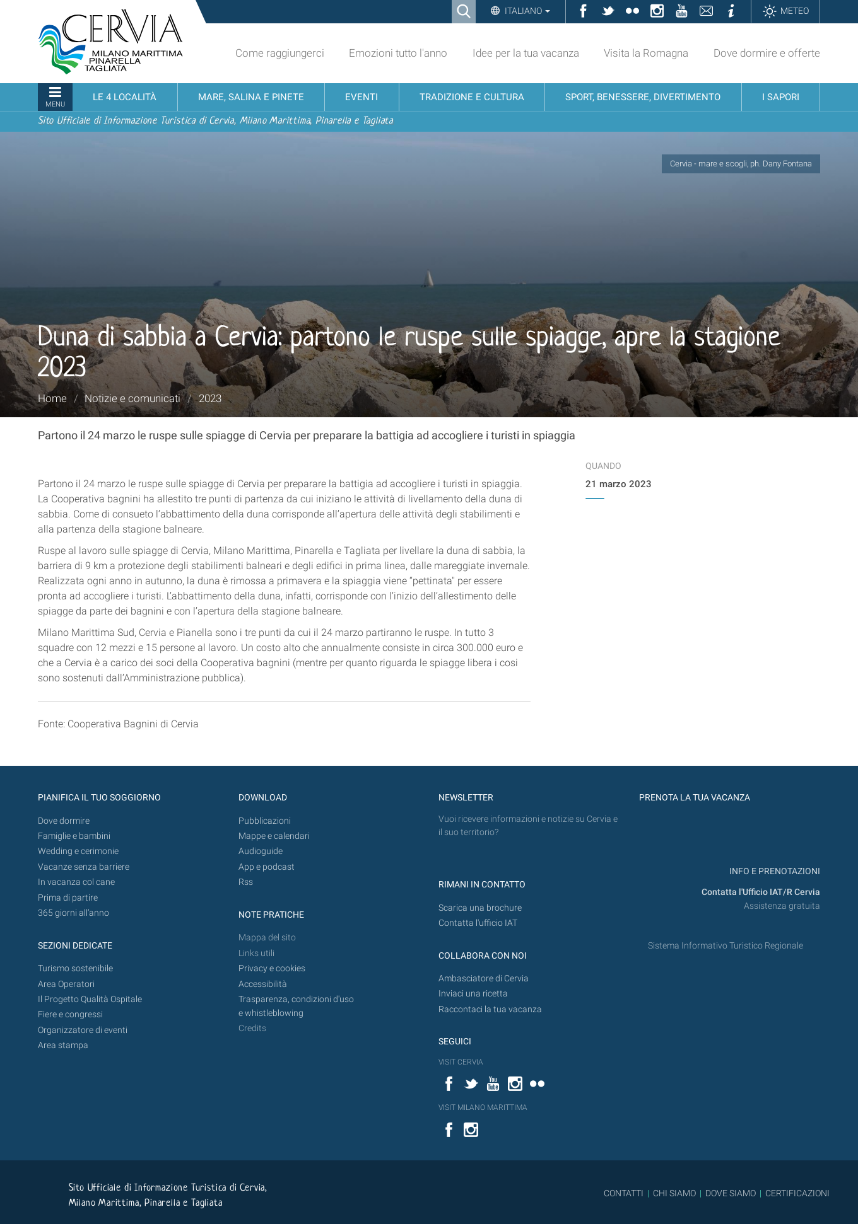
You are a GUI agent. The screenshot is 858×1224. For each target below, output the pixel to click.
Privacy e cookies (271, 968)
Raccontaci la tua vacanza (490, 1009)
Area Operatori (66, 984)
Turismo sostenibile (75, 968)
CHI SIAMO (674, 1193)
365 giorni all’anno (73, 913)
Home (52, 398)
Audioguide (260, 851)
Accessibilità (262, 984)
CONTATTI (624, 1193)
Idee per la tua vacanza (526, 53)
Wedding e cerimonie (78, 851)
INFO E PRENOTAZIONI (773, 871)
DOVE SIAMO (729, 1193)
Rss (245, 882)
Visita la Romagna (646, 53)
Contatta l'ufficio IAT (477, 923)
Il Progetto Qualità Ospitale (90, 999)
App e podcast (266, 867)
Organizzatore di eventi (82, 1030)
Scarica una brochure (480, 908)
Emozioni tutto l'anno (398, 53)
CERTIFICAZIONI (797, 1193)
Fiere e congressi (70, 1014)
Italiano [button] (526, 11)
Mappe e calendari (274, 836)
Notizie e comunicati (132, 398)
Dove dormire (64, 821)
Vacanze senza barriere (83, 867)
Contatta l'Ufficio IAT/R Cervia (761, 892)
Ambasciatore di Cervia (483, 978)
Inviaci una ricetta (473, 993)
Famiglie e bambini (74, 836)
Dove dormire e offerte (767, 53)
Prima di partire (68, 897)
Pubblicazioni (264, 821)
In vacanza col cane (76, 882)
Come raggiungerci (279, 53)
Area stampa (63, 1045)
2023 (210, 398)
